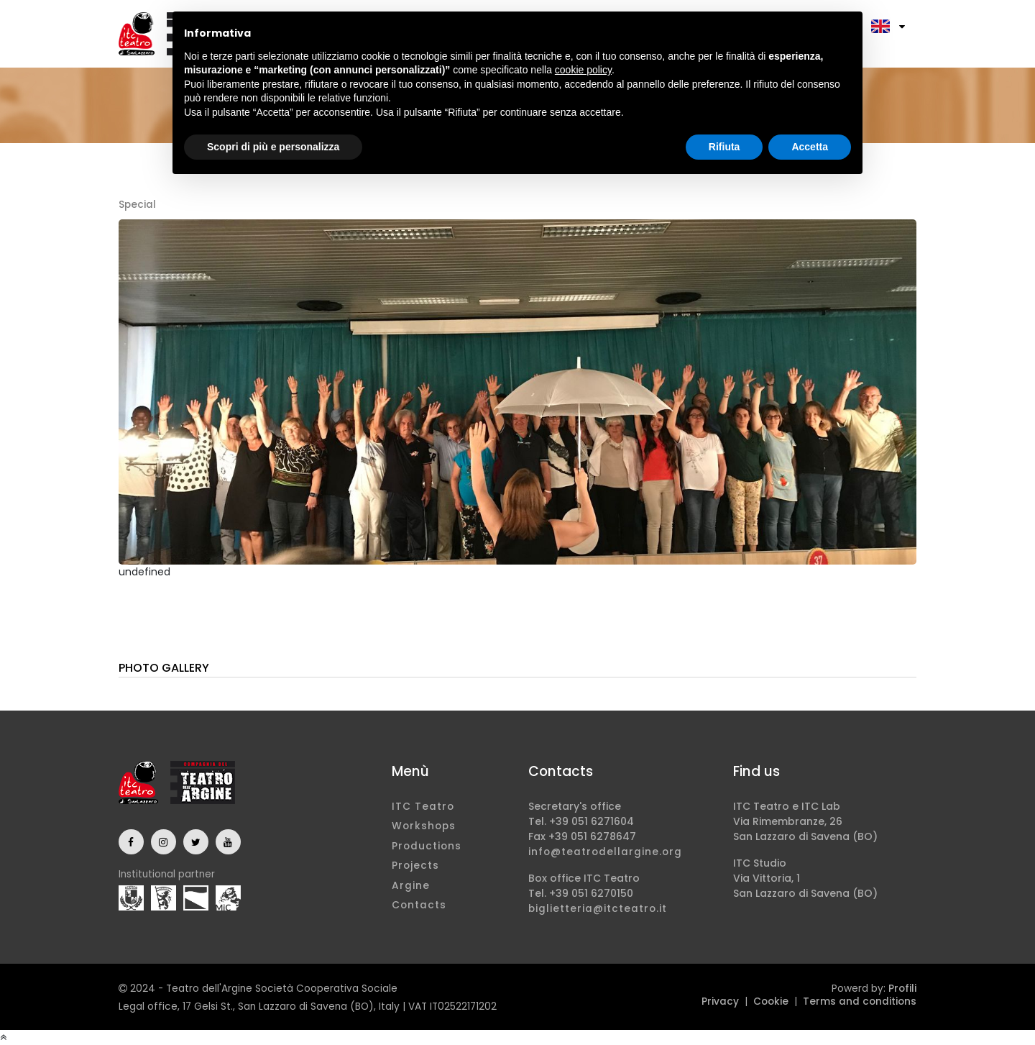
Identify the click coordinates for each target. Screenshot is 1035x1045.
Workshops (424, 826)
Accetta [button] (809, 146)
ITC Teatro (423, 806)
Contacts (419, 905)
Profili (902, 988)
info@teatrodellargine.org (605, 852)
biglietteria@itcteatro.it (597, 909)
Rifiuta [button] (724, 146)
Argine (411, 886)
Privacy (720, 1001)
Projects (415, 865)
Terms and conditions (859, 1001)
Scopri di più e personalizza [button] (273, 146)
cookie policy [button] (583, 70)
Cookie (770, 1001)
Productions (426, 846)
